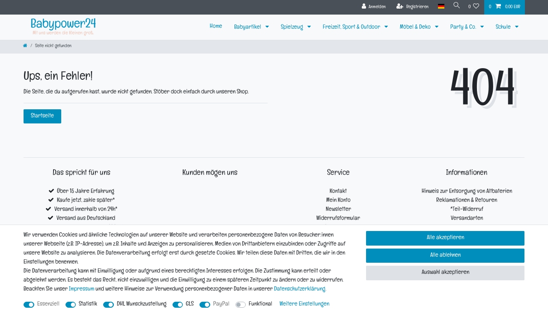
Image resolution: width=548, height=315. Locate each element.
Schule (504, 28)
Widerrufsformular (338, 219)
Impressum (81, 289)
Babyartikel (248, 28)
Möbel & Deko (416, 28)
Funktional (260, 304)
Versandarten (467, 219)
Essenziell (48, 304)
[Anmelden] (371, 7)
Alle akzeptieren (445, 238)
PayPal (221, 304)
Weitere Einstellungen (304, 304)
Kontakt (338, 192)
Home (216, 27)
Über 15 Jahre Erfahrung (85, 192)
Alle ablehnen (445, 256)
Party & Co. (463, 28)
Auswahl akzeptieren (445, 273)
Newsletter (338, 210)
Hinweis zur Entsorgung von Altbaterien (467, 192)
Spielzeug (292, 28)
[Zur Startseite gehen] (25, 46)
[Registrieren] (410, 7)
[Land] (438, 6)
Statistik (88, 304)
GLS (190, 304)
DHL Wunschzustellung (142, 304)
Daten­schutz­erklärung (299, 289)
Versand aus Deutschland (86, 219)
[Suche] (455, 6)
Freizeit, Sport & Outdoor (352, 28)
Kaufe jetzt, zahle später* (86, 201)
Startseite (42, 116)
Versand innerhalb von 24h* (85, 210)
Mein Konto (338, 201)
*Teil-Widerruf (466, 210)
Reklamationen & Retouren (466, 201)
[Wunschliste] (474, 7)
